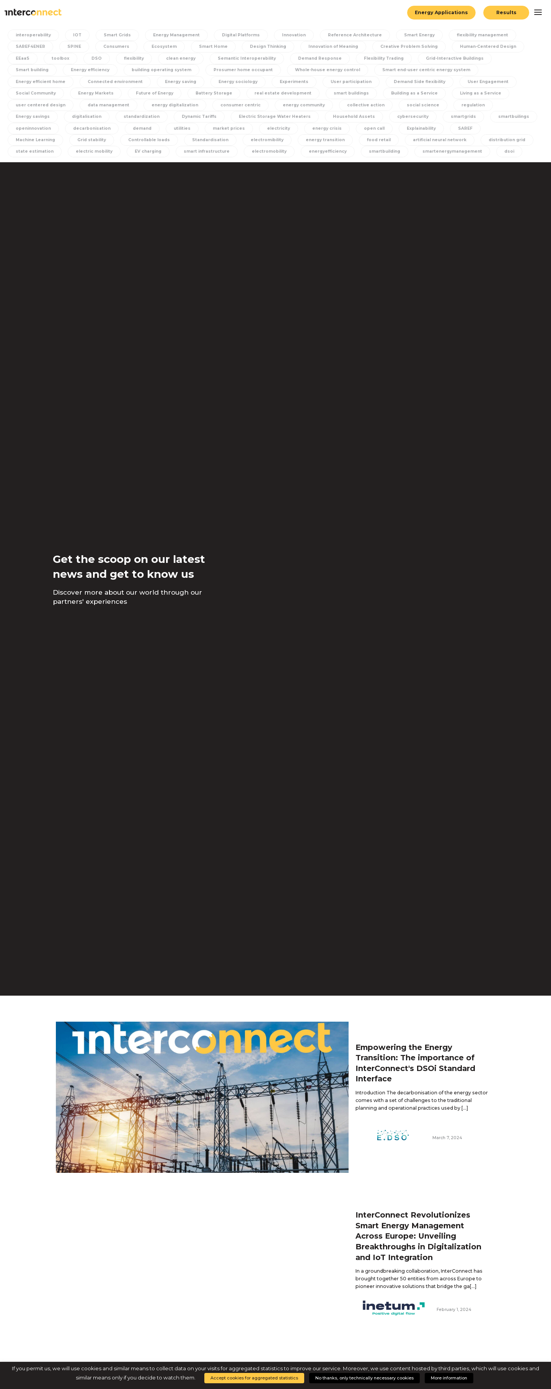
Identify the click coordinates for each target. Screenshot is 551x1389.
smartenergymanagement (452, 151)
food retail (379, 139)
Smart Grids (117, 35)
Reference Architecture (355, 35)
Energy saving (180, 81)
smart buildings (351, 93)
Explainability (421, 128)
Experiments (294, 81)
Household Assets (354, 116)
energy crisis (327, 128)
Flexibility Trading (384, 58)
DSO (96, 58)
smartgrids (463, 116)
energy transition (325, 139)
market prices (229, 128)
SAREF (465, 128)
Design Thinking (268, 46)
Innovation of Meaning (333, 46)
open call (374, 128)
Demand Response (320, 58)
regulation (473, 105)
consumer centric (240, 105)
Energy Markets (96, 93)
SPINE (74, 46)
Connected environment (115, 81)
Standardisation (210, 139)
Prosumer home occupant (243, 69)
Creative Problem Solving (409, 46)
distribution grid (507, 139)
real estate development (282, 93)
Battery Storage (214, 93)
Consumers (116, 46)
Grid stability (91, 139)
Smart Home (213, 46)
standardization (142, 116)
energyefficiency (328, 151)
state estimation (35, 151)
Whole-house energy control (327, 69)
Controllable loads (149, 139)
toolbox (60, 58)
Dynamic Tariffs (199, 116)
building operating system (161, 69)
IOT (77, 35)
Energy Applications (441, 12)
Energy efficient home (40, 81)
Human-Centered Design (488, 46)
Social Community (36, 93)
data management (108, 105)
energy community (304, 105)
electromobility (269, 151)
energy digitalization (175, 105)
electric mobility (94, 151)
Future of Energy (154, 93)
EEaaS (22, 58)
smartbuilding (384, 151)
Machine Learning (35, 139)
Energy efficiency (90, 69)
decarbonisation (92, 128)
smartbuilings (513, 116)
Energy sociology (238, 81)
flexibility (134, 58)
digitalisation (86, 116)
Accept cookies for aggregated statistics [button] (254, 1378)
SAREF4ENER (30, 46)
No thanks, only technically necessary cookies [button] (364, 1378)
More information (449, 1378)
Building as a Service (414, 93)
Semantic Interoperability (247, 58)
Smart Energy (419, 35)
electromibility (267, 139)
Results (506, 12)
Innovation (294, 35)
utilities (182, 128)
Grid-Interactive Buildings (455, 58)
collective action (366, 105)
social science (423, 105)
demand (142, 128)
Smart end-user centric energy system (426, 69)
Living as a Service (480, 93)
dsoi (509, 151)
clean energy (181, 58)
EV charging (148, 151)
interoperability (33, 35)
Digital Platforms (241, 35)
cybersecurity (413, 116)
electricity (278, 128)
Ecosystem (164, 46)
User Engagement (488, 81)
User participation (351, 81)
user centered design (40, 105)
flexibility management (482, 35)
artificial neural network (439, 139)
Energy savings (33, 116)
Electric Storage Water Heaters (275, 116)
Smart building (32, 69)
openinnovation (33, 128)
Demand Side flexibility (419, 81)
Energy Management (176, 35)
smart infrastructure (207, 151)
